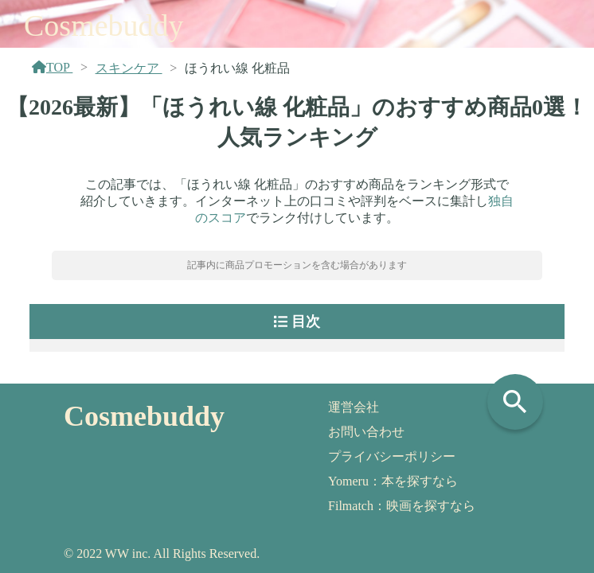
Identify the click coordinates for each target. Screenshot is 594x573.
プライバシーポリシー (391, 456)
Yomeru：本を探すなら (393, 481)
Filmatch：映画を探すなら (401, 506)
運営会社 (353, 407)
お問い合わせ (366, 432)
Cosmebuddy (104, 25)
